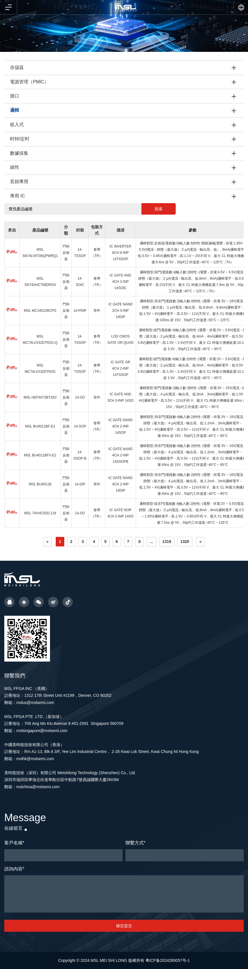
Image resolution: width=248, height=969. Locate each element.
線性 (14, 167)
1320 (184, 541)
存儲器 (17, 67)
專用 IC (17, 195)
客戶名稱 (14, 842)
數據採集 (19, 153)
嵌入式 (17, 124)
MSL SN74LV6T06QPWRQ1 (40, 253)
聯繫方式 (135, 842)
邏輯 (14, 110)
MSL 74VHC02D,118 (40, 513)
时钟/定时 (19, 138)
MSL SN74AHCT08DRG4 (40, 281)
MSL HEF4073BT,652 (40, 397)
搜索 (159, 209)
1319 (166, 541)
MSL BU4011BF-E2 (40, 426)
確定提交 (124, 925)
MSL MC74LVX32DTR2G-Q (40, 339)
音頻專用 (19, 181)
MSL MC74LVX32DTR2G (40, 368)
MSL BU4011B (40, 484)
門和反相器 (66, 252)
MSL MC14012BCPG (40, 311)
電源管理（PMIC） (29, 81)
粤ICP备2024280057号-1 (167, 960)
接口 (14, 95)
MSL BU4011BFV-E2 (40, 455)
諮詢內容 (14, 868)
